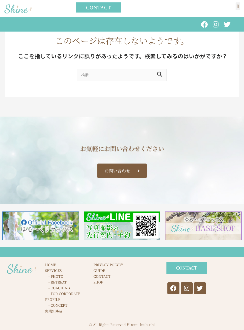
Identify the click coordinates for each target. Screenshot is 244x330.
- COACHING (57, 287)
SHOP (98, 282)
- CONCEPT (56, 305)
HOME (50, 264)
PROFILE (52, 299)
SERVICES (53, 270)
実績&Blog (53, 311)
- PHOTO (54, 276)
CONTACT (102, 276)
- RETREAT (56, 282)
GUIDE (99, 270)
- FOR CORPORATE (62, 293)
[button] (238, 6)
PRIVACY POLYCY (108, 264)
